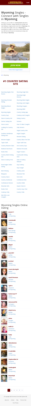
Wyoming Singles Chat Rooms (7, 93)
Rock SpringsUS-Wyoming (12, 231)
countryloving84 (14, 269)
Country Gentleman (6, 180)
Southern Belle (21, 183)
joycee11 (11, 212)
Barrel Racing (5, 171)
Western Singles (5, 140)
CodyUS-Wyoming (12, 215)
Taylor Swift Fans (21, 143)
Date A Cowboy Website (21, 161)
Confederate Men (21, 180)
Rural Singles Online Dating (6, 166)
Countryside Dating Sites (22, 156)
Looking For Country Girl (7, 129)
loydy (10, 335)
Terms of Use (23, 400)
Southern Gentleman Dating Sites (7, 135)
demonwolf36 (13, 302)
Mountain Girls (5, 186)
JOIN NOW (16, 65)
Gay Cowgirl (20, 168)
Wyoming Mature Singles (6, 107)
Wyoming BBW (21, 109)
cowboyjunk (12, 368)
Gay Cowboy (20, 165)
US (2, 75)
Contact (12, 400)
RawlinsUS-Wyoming (12, 264)
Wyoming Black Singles (23, 100)
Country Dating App (22, 112)
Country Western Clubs (7, 146)
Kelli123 (11, 327)
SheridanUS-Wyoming (12, 281)
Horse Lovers (5, 124)
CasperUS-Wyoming (12, 223)
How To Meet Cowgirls (23, 124)
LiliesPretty (12, 310)
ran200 (11, 237)
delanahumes (13, 343)
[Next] (22, 390)
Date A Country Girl (6, 118)
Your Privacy (15, 403)
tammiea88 (12, 220)
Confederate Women (7, 183)
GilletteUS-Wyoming (12, 248)
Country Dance (5, 177)
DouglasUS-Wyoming (12, 321)
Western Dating (21, 137)
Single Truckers (21, 152)
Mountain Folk (21, 174)
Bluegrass (4, 174)
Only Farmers (20, 128)
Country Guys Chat (22, 189)
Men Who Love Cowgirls (5, 196)
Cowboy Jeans (21, 171)
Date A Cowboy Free (7, 160)
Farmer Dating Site (6, 121)
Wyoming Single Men (22, 92)
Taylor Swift (4, 143)
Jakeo (10, 319)
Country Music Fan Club (23, 140)
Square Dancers (21, 186)
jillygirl (11, 245)
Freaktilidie (12, 351)
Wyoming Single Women (21, 96)
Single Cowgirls (21, 134)
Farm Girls (19, 177)
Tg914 (10, 286)
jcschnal (11, 261)
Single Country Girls (22, 131)
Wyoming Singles (6, 112)
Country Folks (20, 192)
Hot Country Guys (22, 146)
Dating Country (21, 118)
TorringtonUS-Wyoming (12, 305)
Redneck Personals (22, 149)
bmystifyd (12, 376)
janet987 (11, 253)
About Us (7, 400)
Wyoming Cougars (22, 106)
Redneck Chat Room (6, 149)
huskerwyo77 (13, 294)
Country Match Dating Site (7, 156)
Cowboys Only (5, 192)
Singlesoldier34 (13, 359)
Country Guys (5, 115)
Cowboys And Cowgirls (23, 115)
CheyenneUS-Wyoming (12, 289)
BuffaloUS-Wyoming (12, 240)
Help (17, 400)
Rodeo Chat (4, 189)
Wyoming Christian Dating (6, 101)
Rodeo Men (4, 152)
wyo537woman (13, 278)
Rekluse (11, 229)
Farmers (19, 121)
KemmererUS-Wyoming (12, 330)
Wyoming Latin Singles (23, 103)
